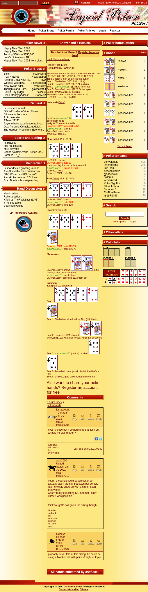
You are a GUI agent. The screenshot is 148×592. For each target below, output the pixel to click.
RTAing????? (12, 120)
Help (143, 52)
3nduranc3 (110, 189)
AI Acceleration (12, 117)
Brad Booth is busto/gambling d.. (23, 180)
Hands (110, 53)
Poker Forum (66, 30)
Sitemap (84, 589)
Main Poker (33, 163)
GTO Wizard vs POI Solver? (20, 174)
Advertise (73, 589)
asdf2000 (61, 460)
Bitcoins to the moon (16, 114)
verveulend (110, 180)
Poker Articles (86, 30)
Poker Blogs (46, 30)
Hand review (11, 193)
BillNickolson (111, 186)
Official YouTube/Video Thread (21, 111)
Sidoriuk (108, 177)
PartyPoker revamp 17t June (20, 177)
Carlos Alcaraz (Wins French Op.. (23, 152)
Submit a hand (61, 59)
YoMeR (122, 61)
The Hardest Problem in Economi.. (24, 129)
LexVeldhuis (111, 161)
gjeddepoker (111, 174)
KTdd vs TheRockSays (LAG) (21, 199)
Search (111, 205)
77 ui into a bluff (13, 202)
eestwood (123, 86)
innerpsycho (111, 164)
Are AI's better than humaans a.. (22, 171)
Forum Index (54, 402)
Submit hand (124, 146)
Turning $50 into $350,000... (20, 54)
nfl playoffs (10, 142)
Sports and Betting (28, 138)
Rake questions (13, 196)
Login (102, 30)
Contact (85, 2)
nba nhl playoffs (13, 145)
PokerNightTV (112, 183)
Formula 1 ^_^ (12, 155)
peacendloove (112, 171)
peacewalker (125, 95)
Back (50, 59)
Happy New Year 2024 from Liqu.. (23, 60)
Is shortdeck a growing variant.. (22, 168)
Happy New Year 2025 (17, 51)
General (36, 103)
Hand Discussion (29, 188)
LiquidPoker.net (73, 586)
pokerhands (54, 405)
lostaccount (63, 409)
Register (115, 30)
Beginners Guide (13, 205)
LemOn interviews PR (16, 57)
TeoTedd (109, 167)
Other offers (114, 232)
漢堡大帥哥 (110, 195)
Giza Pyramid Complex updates (22, 126)
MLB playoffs (11, 148)
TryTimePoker (112, 192)
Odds (61, 102)
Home (31, 30)
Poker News (33, 43)
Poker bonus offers (120, 43)
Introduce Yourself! (14, 108)
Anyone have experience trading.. (23, 123)
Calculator (113, 242)
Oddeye (60, 534)
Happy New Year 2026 (17, 48)
